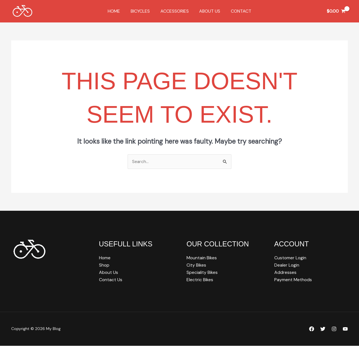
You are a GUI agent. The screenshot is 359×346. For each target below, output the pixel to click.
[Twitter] (322, 329)
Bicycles (141, 11)
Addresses (285, 273)
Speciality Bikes (202, 273)
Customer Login (290, 258)
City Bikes (196, 265)
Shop (104, 265)
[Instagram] (334, 329)
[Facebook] (311, 329)
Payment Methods (293, 280)
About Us (208, 11)
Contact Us (111, 280)
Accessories (174, 11)
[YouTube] (345, 329)
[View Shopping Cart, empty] (336, 11)
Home (117, 11)
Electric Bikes (200, 280)
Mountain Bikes (202, 258)
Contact (238, 11)
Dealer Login (287, 265)
